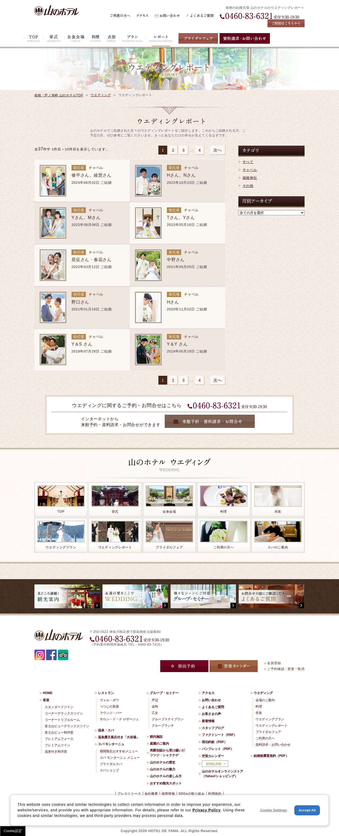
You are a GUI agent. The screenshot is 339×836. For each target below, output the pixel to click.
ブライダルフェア (268, 732)
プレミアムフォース (59, 739)
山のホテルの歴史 (162, 762)
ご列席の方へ (265, 738)
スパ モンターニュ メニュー (120, 757)
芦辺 (155, 700)
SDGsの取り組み (192, 793)
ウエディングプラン (270, 719)
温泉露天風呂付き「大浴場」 (118, 737)
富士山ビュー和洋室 (59, 732)
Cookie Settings (273, 810)
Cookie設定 (13, 831)
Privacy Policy (207, 810)
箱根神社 (250, 178)
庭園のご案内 (159, 743)
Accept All (307, 810)
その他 (248, 186)
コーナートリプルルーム (62, 720)
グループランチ (163, 725)
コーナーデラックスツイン (64, 713)
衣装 (259, 713)
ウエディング (101, 95)
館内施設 (156, 737)
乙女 (155, 713)
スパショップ (109, 770)
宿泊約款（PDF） (214, 742)
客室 (46, 700)
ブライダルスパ (111, 764)
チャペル (250, 170)
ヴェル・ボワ (109, 700)
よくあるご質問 (213, 707)
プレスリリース (129, 793)
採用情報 (168, 793)
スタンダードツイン (59, 707)
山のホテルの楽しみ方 (166, 776)
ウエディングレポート (271, 725)
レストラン (106, 693)
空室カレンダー (213, 756)
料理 (259, 706)
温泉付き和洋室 (56, 751)
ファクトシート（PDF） (219, 735)
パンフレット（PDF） (218, 749)
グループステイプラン (168, 719)
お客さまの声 (211, 714)
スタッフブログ (213, 728)
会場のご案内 (265, 700)
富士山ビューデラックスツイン (67, 726)
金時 (155, 706)
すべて (248, 162)
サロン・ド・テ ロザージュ (119, 719)
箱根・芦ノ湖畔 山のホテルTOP (58, 95)
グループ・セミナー (164, 693)
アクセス (208, 693)
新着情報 (208, 721)
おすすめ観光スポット (166, 783)
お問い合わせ (211, 700)
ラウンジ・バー (111, 713)
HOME (47, 693)
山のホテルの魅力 (162, 769)
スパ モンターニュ (111, 744)
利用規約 (215, 793)
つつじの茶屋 (109, 706)
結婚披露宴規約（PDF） (271, 756)
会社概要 (151, 793)
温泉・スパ (106, 730)
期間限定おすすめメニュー (119, 751)
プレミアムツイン (57, 745)
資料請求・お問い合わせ (273, 744)
